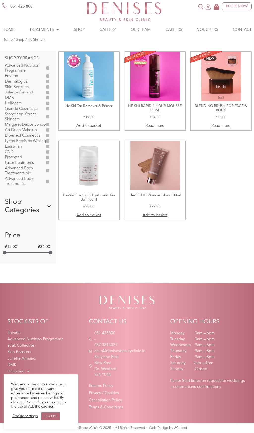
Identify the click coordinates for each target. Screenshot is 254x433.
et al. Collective (20, 346)
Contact (242, 30)
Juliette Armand (19, 92)
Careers (173, 30)
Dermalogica (16, 82)
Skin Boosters (17, 87)
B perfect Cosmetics (22, 136)
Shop (79, 30)
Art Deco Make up (21, 130)
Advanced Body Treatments (19, 181)
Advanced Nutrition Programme (22, 68)
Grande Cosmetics (21, 109)
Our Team (141, 30)
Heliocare (13, 103)
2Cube (179, 428)
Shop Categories (28, 206)
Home (8, 30)
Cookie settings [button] (25, 416)
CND (9, 152)
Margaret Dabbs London (26, 125)
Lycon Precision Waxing (25, 141)
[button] (201, 6)
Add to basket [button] (88, 126)
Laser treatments (19, 163)
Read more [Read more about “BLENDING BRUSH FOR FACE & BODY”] (220, 126)
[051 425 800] (4, 5)
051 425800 (104, 333)
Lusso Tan (13, 147)
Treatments (44, 29)
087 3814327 (106, 345)
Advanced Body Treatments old (19, 170)
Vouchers (207, 30)
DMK (9, 98)
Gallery (107, 30)
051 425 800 (21, 7)
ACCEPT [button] (50, 416)
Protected (13, 157)
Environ (11, 76)
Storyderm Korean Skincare (21, 116)
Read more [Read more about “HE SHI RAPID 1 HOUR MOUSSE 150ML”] (154, 126)
